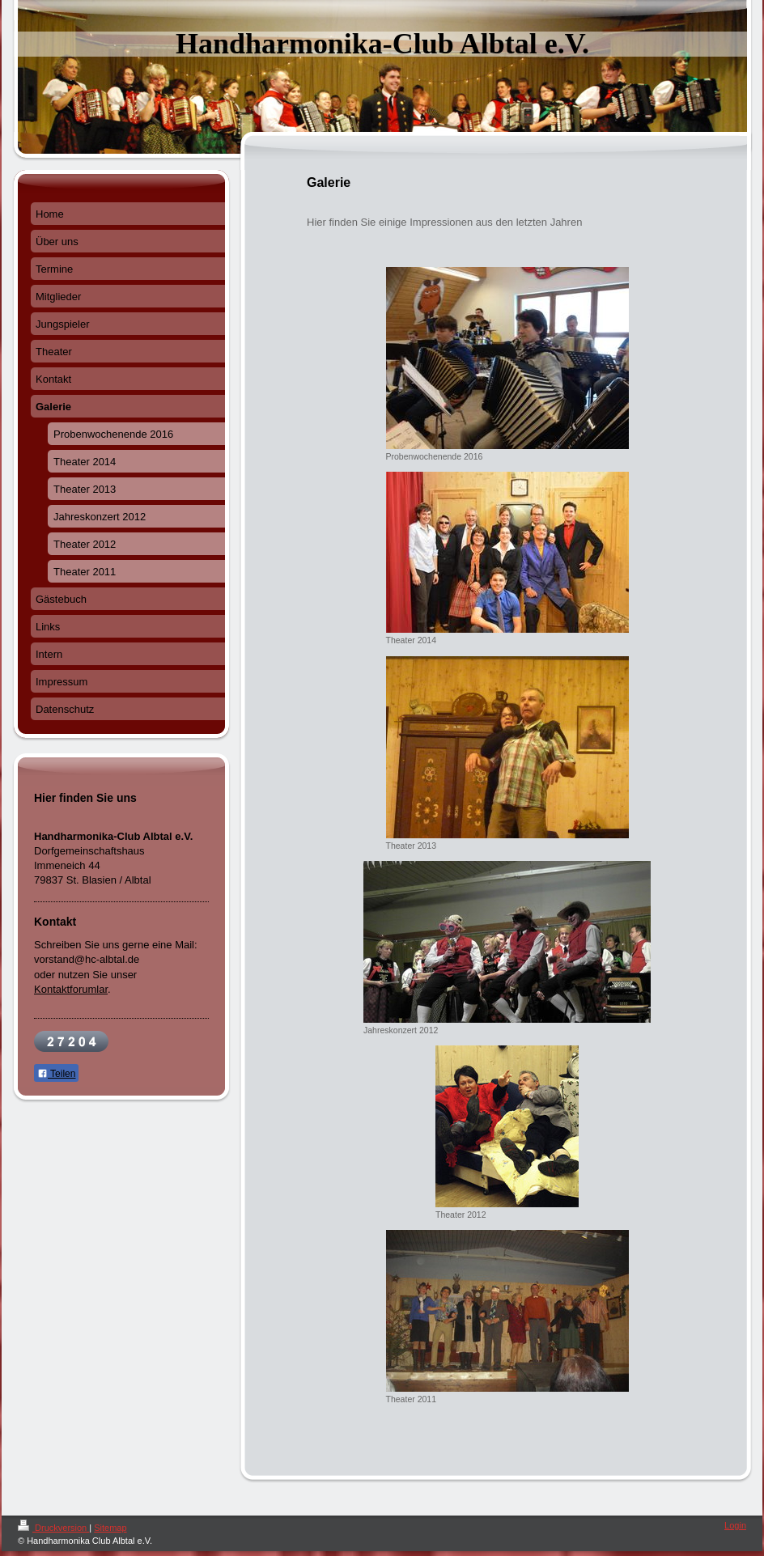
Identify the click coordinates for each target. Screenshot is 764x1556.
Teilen (56, 1073)
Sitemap (110, 1528)
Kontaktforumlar (71, 989)
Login (735, 1525)
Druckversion (53, 1528)
